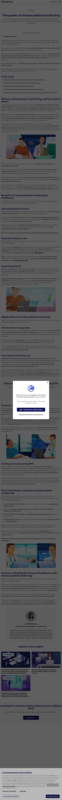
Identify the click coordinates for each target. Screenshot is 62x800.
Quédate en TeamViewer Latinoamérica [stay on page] (31, 414)
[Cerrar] (47, 382)
